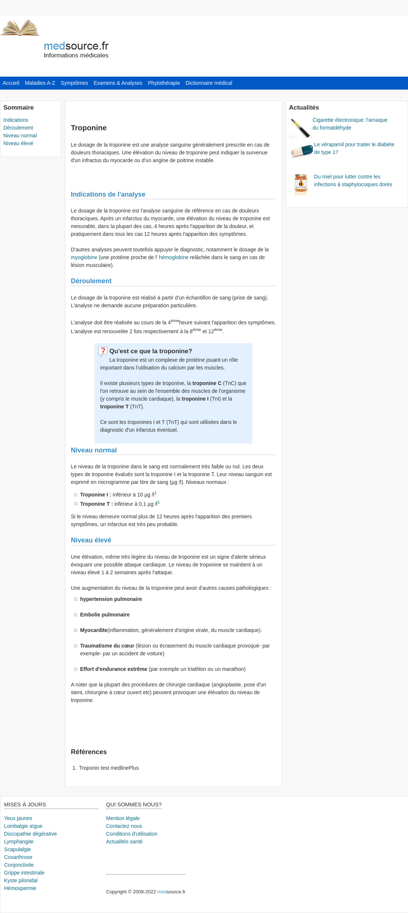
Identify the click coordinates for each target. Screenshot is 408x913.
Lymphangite (19, 842)
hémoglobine (173, 257)
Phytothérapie (164, 83)
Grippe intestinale (24, 873)
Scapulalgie (17, 849)
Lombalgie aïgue (23, 826)
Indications (15, 120)
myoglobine (84, 257)
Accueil (11, 83)
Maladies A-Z (40, 83)
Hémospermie (20, 888)
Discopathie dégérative (30, 834)
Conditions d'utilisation (131, 834)
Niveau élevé (18, 143)
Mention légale (123, 818)
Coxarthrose (18, 857)
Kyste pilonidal (20, 880)
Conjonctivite (19, 865)
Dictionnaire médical (209, 83)
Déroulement (18, 128)
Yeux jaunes (18, 818)
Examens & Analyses (118, 83)
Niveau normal (20, 135)
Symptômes (74, 83)
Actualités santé (124, 842)
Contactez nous (124, 826)
